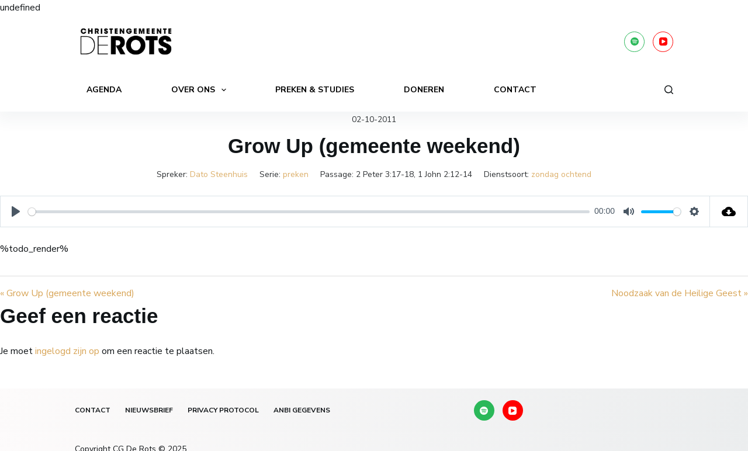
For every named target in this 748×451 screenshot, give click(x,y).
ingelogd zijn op (67, 351)
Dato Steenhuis (219, 174)
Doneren (424, 89)
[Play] (15, 211)
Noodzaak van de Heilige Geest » (679, 293)
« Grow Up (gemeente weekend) (67, 293)
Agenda (104, 89)
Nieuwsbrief (149, 410)
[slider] (309, 211)
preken (296, 174)
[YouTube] (663, 42)
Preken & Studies (314, 89)
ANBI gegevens (301, 410)
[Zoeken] (668, 89)
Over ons (201, 90)
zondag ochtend (561, 174)
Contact (515, 89)
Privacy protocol (223, 410)
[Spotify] (634, 42)
